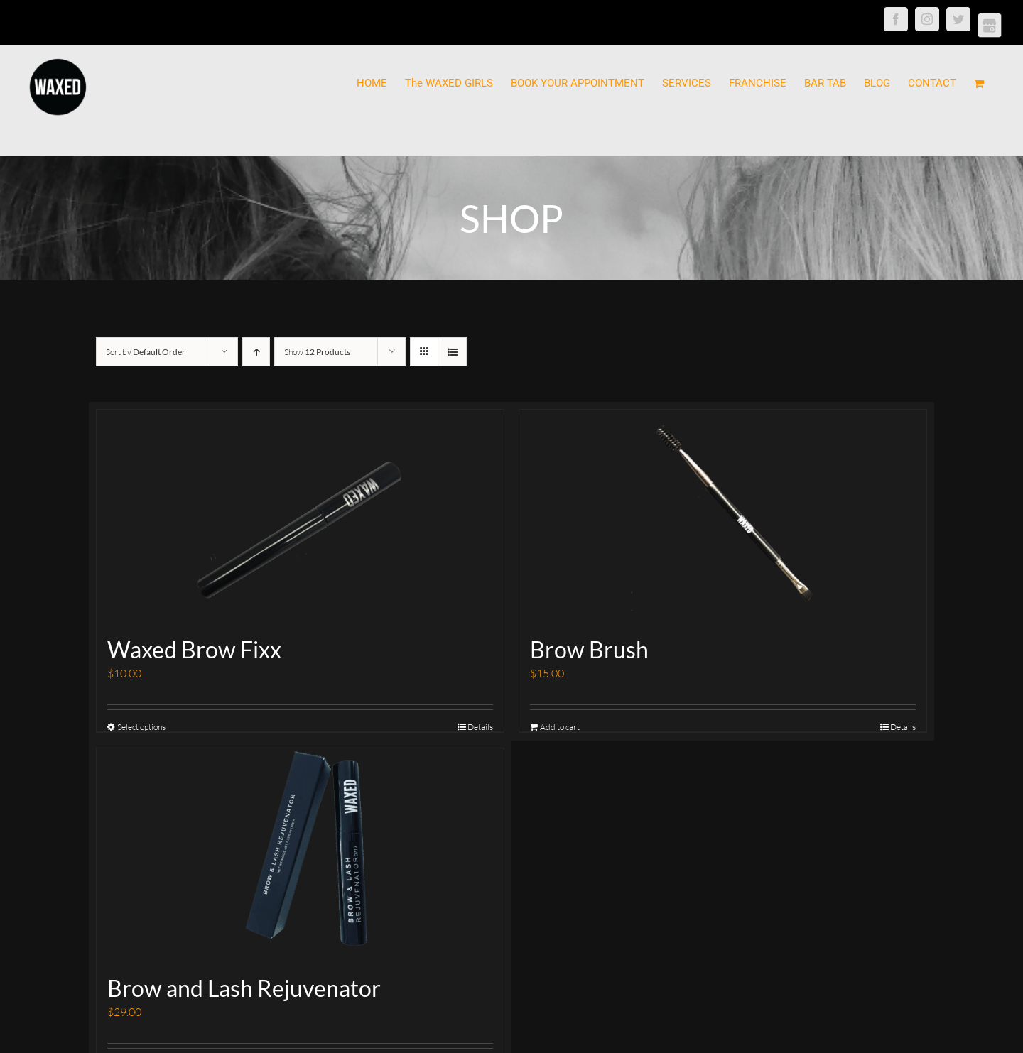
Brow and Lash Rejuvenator (244, 988)
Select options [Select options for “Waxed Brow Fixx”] (141, 726)
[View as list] (452, 352)
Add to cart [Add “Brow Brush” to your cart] (560, 726)
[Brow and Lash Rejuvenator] (300, 854)
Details (480, 726)
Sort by (145, 352)
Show (317, 352)
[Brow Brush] (722, 516)
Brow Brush (589, 649)
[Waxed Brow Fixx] (300, 516)
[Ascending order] (256, 351)
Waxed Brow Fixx (194, 649)
